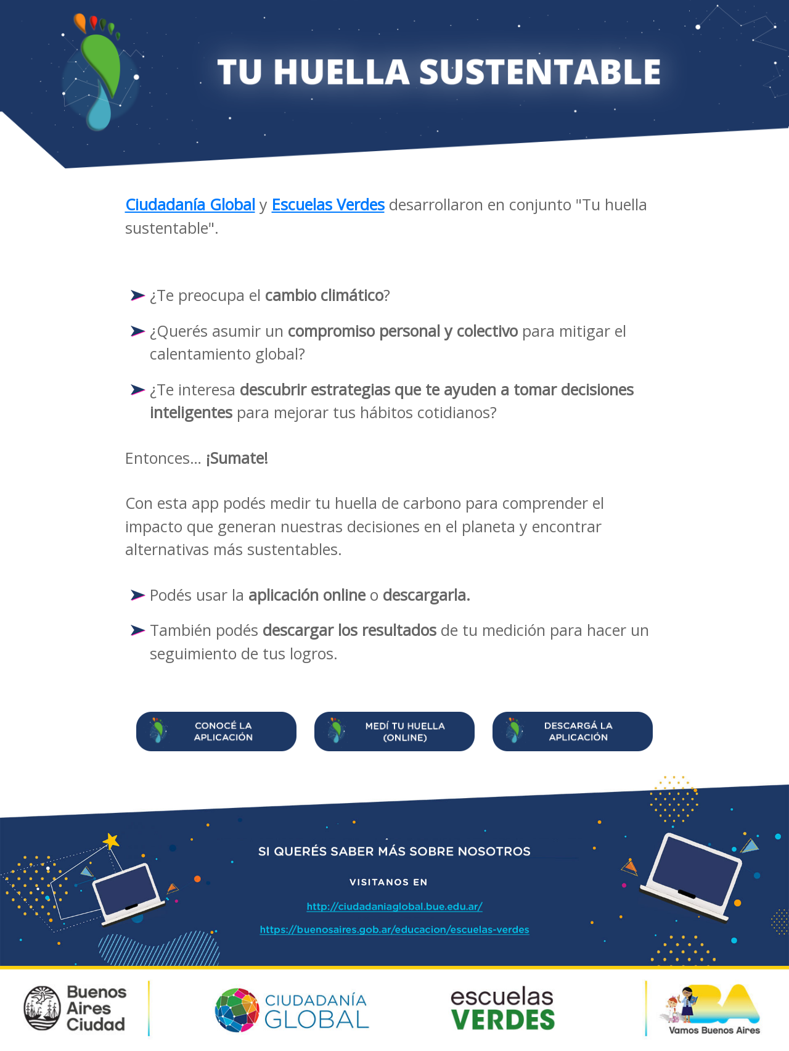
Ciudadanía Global (190, 204)
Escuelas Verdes (328, 204)
